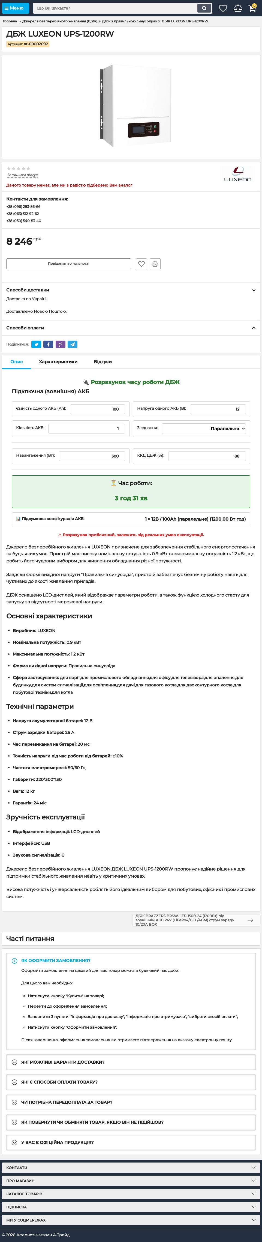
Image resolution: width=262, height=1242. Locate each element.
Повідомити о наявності (68, 264)
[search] (116, 8)
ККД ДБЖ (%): (150, 456)
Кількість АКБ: (30, 429)
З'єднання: (147, 429)
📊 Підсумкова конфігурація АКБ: (50, 519)
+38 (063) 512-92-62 (24, 214)
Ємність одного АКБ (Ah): (41, 409)
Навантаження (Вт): (35, 456)
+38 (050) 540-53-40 (25, 221)
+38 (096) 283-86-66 (25, 206)
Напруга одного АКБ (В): (161, 409)
